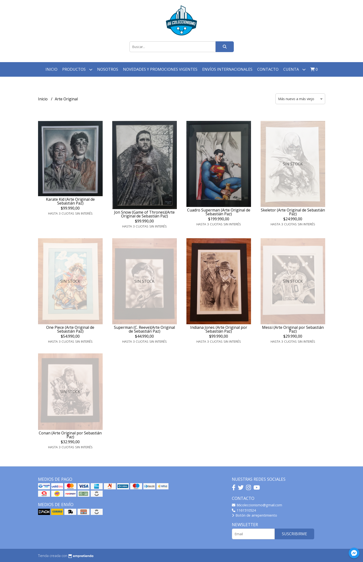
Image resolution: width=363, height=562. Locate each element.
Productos (77, 69)
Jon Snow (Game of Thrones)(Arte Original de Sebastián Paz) (144, 214)
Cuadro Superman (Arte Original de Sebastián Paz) (218, 211)
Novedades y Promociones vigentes (160, 69)
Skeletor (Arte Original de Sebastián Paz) (293, 211)
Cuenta (294, 69)
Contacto (268, 69)
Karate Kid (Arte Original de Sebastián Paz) (70, 201)
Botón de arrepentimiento (254, 515)
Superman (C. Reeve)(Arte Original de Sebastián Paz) (144, 329)
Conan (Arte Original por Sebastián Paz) (70, 434)
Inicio (51, 69)
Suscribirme (294, 533)
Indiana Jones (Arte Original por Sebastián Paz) (218, 329)
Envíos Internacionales (227, 69)
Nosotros (107, 69)
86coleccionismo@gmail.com (257, 505)
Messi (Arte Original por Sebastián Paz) (293, 329)
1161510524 (244, 510)
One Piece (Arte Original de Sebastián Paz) (70, 329)
